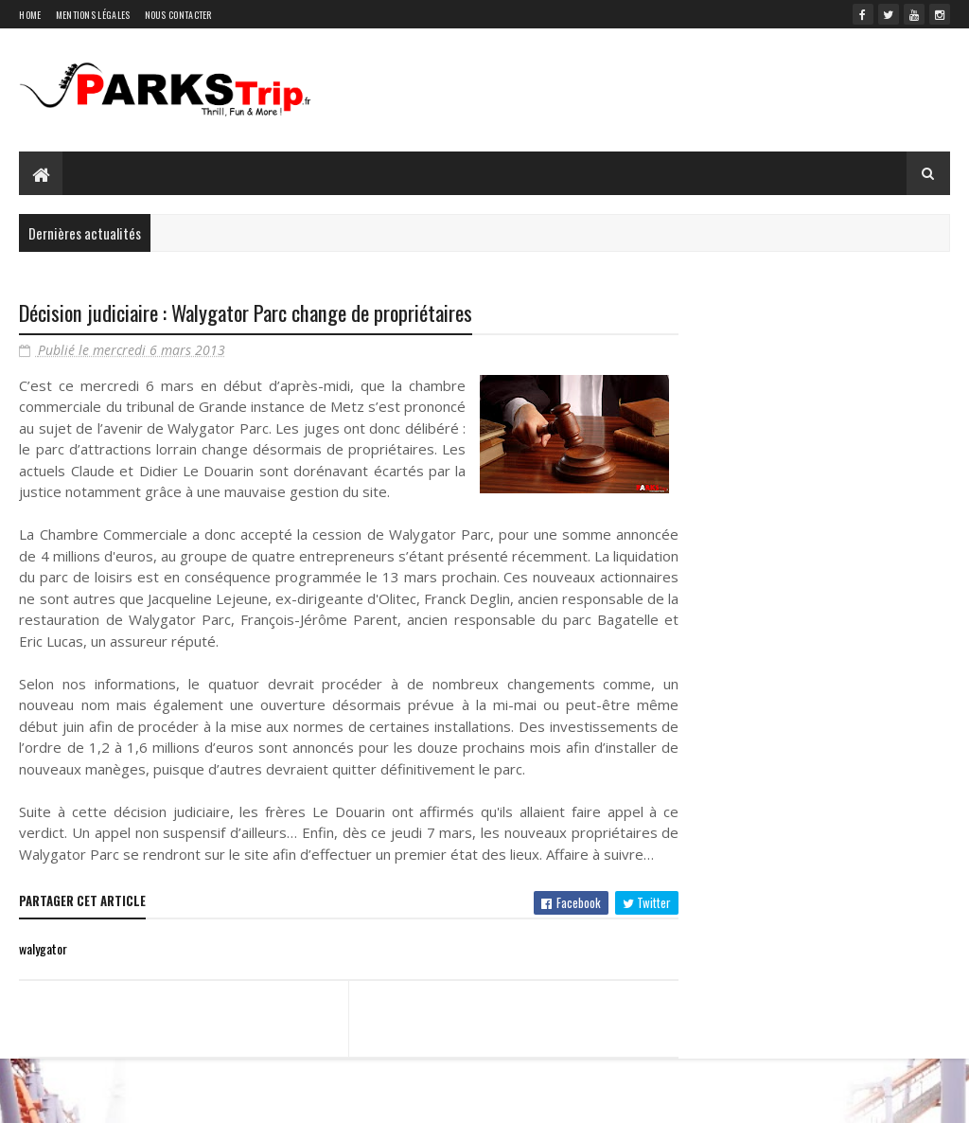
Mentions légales (93, 15)
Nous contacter (178, 15)
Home (30, 15)
